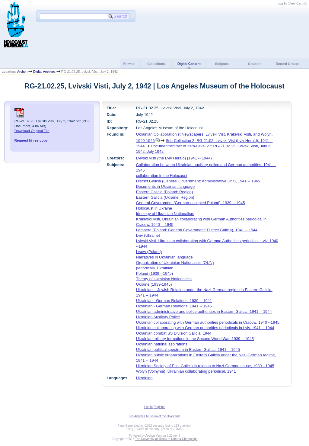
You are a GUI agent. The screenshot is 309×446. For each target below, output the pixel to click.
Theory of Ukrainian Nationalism (164, 279)
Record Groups (288, 64)
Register (159, 407)
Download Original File (31, 131)
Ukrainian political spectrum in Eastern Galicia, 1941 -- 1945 (188, 349)
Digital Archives (44, 71)
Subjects (222, 64)
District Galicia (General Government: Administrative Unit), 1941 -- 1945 (198, 181)
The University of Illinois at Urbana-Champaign (166, 439)
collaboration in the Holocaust (161, 175)
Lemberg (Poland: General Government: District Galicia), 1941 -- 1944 (196, 230)
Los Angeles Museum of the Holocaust (154, 416)
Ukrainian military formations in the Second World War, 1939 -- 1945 (195, 338)
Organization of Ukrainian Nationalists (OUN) (175, 262)
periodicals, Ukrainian (155, 268)
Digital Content (189, 64)
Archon (22, 71)
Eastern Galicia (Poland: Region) (164, 192)
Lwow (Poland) (149, 251)
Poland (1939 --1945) (154, 273)
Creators (254, 64)
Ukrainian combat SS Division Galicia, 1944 (174, 333)
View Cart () (297, 3)
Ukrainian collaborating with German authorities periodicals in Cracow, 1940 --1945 (207, 322)
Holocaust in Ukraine (154, 208)
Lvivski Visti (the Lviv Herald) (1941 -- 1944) (174, 158)
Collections (156, 64)
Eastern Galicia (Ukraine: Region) (165, 197)
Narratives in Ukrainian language (164, 257)
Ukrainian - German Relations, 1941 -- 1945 (174, 306)
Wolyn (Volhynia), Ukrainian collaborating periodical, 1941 (186, 371)
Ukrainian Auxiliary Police (158, 317)
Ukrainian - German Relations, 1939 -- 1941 (174, 300)
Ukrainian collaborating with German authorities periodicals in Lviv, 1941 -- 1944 (205, 328)
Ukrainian (144, 378)
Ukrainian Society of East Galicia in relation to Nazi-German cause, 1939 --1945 (205, 366)
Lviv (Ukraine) (148, 235)
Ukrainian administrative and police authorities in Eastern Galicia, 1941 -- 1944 (204, 311)
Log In (282, 3)
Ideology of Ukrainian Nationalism (165, 213)
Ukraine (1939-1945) (154, 284)
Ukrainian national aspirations (161, 344)
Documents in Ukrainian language (165, 186)
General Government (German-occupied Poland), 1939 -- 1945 (190, 203)
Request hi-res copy (31, 140)
